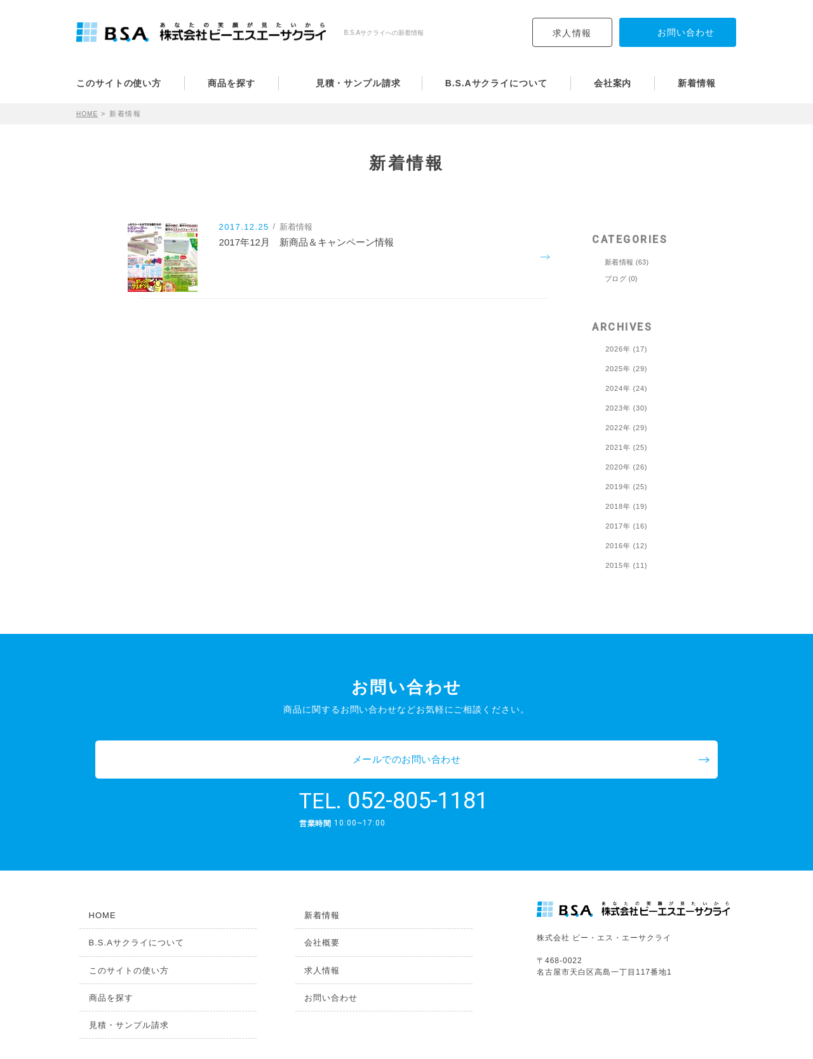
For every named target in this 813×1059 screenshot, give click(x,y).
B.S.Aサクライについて (496, 83)
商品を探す (231, 83)
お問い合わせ (324, 964)
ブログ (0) (621, 278)
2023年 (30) (626, 408)
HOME (88, 113)
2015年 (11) (626, 565)
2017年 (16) (626, 526)
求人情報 (572, 33)
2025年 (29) (626, 368)
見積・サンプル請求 (358, 83)
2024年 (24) (626, 388)
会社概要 (314, 905)
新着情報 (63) (626, 262)
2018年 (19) (626, 506)
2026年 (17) (626, 349)
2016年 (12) (626, 546)
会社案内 (613, 83)
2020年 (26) (626, 467)
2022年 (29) (626, 427)
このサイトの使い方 (118, 83)
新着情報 (697, 83)
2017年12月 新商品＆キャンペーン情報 (325, 258)
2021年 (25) (626, 447)
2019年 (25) (626, 486)
